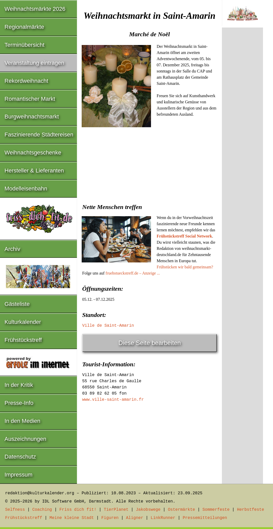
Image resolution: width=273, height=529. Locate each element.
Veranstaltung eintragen (34, 63)
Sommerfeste (216, 509)
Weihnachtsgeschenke (33, 152)
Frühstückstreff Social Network (184, 236)
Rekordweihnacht (26, 81)
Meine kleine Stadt (72, 518)
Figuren (109, 518)
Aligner (134, 518)
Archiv (12, 249)
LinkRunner (163, 518)
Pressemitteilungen (205, 518)
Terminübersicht (24, 45)
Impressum (19, 474)
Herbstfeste (250, 509)
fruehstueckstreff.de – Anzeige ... (133, 273)
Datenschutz (20, 456)
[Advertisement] (149, 168)
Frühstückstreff (23, 340)
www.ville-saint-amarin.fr (113, 399)
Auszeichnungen (25, 439)
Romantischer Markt (30, 99)
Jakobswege (148, 509)
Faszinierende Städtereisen (39, 134)
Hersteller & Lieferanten (34, 170)
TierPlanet (116, 509)
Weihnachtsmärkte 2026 (35, 9)
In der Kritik (19, 385)
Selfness (15, 509)
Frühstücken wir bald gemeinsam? (185, 267)
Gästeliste (17, 304)
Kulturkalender (23, 322)
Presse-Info (19, 403)
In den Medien (22, 421)
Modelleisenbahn (26, 188)
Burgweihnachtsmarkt (32, 116)
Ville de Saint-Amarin (108, 325)
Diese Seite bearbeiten (149, 342)
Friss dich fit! (77, 509)
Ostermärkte (181, 509)
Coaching (42, 509)
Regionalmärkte (24, 27)
